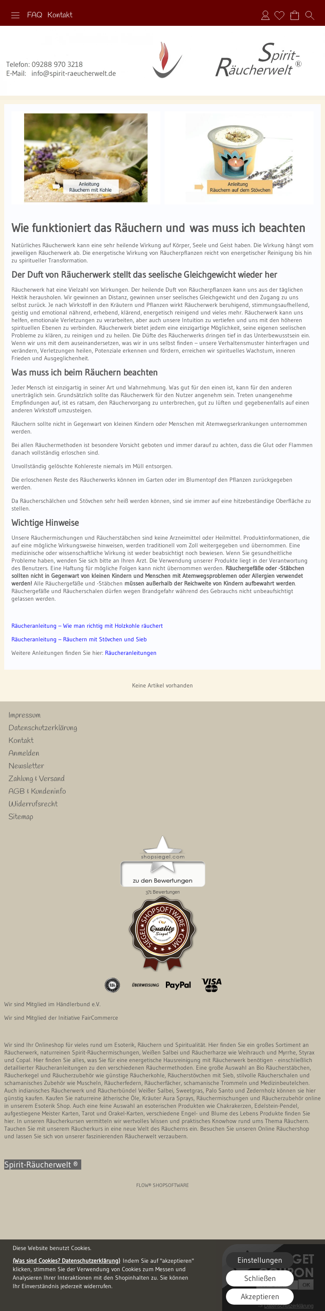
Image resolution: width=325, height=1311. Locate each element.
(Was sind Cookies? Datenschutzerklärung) (66, 1260)
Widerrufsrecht (33, 804)
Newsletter (26, 766)
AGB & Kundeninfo (37, 792)
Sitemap (20, 817)
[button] (15, 15)
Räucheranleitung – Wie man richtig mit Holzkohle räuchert (87, 625)
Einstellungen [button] (259, 1260)
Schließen (260, 1278)
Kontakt (59, 15)
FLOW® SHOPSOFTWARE (162, 1185)
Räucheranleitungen (131, 653)
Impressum (24, 715)
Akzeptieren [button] (260, 1296)
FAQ (34, 15)
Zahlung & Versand (36, 779)
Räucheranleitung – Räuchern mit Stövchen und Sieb (79, 639)
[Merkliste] (279, 15)
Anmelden (265, 15)
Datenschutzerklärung (42, 728)
